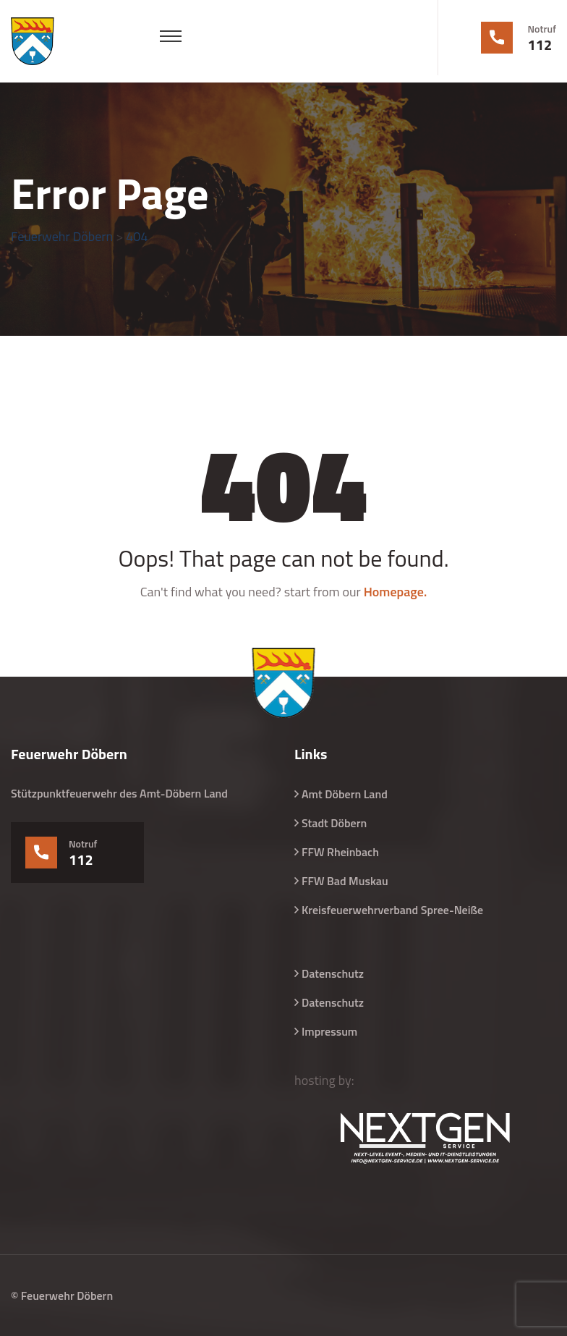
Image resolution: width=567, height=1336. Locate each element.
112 (540, 45)
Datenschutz (333, 973)
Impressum (329, 1031)
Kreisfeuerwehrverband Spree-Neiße (392, 909)
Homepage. (395, 591)
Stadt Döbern (334, 823)
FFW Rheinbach (340, 852)
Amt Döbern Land (345, 794)
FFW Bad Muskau (345, 880)
